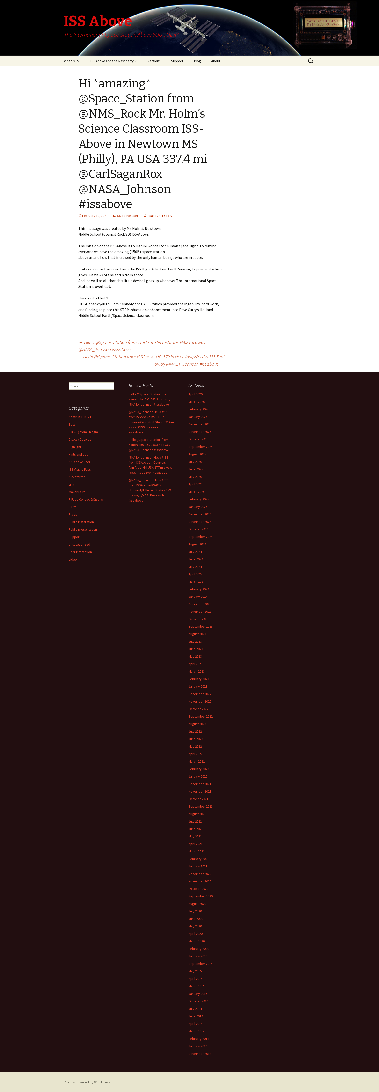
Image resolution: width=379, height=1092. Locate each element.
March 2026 (197, 402)
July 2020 (195, 911)
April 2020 (196, 934)
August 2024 (197, 544)
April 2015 (196, 978)
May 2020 (195, 926)
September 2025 (201, 446)
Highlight (75, 447)
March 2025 (197, 491)
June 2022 (196, 739)
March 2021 (197, 851)
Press (73, 514)
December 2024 (200, 514)
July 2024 (195, 551)
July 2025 (195, 461)
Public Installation (81, 522)
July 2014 (195, 1008)
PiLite (73, 507)
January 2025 (198, 506)
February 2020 (199, 948)
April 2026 (196, 394)
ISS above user (127, 215)
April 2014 (196, 1023)
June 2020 (196, 919)
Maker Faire (77, 492)
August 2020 (197, 904)
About (215, 61)
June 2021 (196, 829)
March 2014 (197, 1031)
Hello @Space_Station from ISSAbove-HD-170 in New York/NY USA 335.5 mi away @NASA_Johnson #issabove (153, 360)
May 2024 (195, 566)
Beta (72, 424)
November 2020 (200, 881)
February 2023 (199, 679)
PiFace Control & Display (86, 499)
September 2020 (201, 896)
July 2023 (195, 641)
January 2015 (198, 993)
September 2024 (201, 536)
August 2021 (197, 814)
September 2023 (201, 626)
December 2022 (200, 694)
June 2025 (196, 469)
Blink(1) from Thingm (83, 432)
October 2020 (198, 889)
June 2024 (196, 559)
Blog (197, 61)
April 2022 (196, 754)
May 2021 (195, 836)
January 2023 (198, 686)
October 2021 (198, 799)
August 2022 (197, 724)
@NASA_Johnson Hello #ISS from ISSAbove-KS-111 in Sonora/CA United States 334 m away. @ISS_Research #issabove (151, 422)
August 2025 (197, 454)
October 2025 (198, 439)
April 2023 (196, 664)
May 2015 (195, 971)
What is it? (71, 61)
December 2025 (200, 424)
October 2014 (198, 1001)
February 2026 (199, 409)
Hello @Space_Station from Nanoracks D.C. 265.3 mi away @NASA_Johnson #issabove (149, 399)
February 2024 (199, 589)
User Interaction (80, 552)
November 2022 (200, 701)
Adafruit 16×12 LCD (82, 417)
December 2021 (200, 784)
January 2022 (198, 776)
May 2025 (195, 476)
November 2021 (200, 791)
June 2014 (196, 1016)
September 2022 (201, 716)
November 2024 (200, 521)
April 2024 (196, 574)
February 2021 (199, 859)
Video (73, 559)
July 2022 (195, 731)
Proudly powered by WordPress (87, 1082)
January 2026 (198, 417)
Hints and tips (78, 454)
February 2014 (199, 1038)
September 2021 (201, 806)
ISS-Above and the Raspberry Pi (113, 61)
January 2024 (198, 596)
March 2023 (197, 671)
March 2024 (197, 581)
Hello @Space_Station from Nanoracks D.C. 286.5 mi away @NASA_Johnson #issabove (149, 444)
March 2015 (197, 986)
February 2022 (199, 769)
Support (177, 61)
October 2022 (198, 709)
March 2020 (197, 941)
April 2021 (196, 844)
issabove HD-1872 (160, 215)
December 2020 (200, 874)
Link (71, 484)
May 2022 (195, 746)
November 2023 (200, 611)
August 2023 (197, 634)
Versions (154, 61)
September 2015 (201, 963)
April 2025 (196, 484)
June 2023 (196, 649)
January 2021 (198, 866)
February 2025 (199, 499)
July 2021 (195, 821)
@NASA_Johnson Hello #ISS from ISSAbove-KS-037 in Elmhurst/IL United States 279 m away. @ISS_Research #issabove (150, 490)
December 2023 (200, 604)
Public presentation (83, 529)
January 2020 (198, 956)
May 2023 (195, 656)
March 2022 (197, 761)
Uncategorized (79, 544)
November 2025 (200, 432)
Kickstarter (77, 477)
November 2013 (200, 1053)
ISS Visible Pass (80, 469)
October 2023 (198, 619)
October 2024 (198, 529)
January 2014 (198, 1046)
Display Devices (80, 439)
